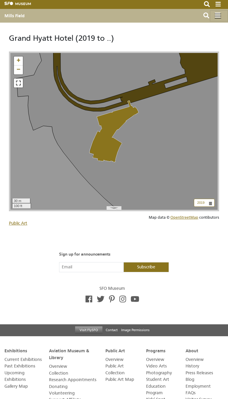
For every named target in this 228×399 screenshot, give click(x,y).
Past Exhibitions (19, 366)
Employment (198, 386)
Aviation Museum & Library (69, 354)
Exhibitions (15, 350)
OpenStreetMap (184, 217)
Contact (112, 330)
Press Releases (199, 372)
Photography (159, 372)
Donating (58, 386)
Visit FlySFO (89, 330)
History (192, 366)
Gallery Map (16, 386)
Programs (155, 350)
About (192, 350)
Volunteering (62, 393)
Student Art (157, 379)
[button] (18, 61)
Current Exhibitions (23, 359)
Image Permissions (135, 330)
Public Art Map (119, 379)
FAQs (191, 392)
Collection (58, 373)
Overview (58, 366)
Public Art (18, 223)
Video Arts (156, 366)
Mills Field (14, 15)
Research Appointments (72, 379)
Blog (190, 379)
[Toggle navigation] (219, 15)
